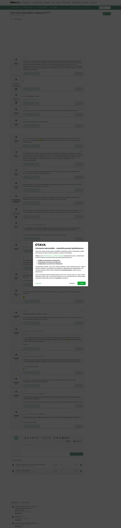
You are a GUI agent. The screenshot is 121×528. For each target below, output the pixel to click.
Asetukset (72, 283)
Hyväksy (81, 283)
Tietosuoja (38, 283)
